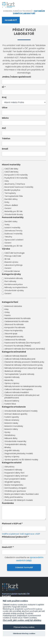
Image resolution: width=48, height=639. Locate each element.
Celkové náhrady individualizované (19, 359)
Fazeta (7, 315)
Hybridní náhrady (12, 377)
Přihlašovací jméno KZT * (15, 536)
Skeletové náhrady (12, 371)
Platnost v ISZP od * (12, 523)
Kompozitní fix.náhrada (14, 327)
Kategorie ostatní (12, 462)
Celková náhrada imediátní (16, 392)
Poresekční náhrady (13, 469)
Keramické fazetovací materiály (18, 187)
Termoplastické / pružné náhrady (19, 374)
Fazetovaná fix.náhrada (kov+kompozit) (22, 342)
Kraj (4, 97)
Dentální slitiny (11, 199)
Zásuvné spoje (10, 333)
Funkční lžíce (10, 404)
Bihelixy (7, 447)
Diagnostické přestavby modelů (18, 453)
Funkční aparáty (11, 417)
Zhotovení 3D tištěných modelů (18, 500)
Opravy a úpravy (11, 383)
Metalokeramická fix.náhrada (17, 318)
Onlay (7, 312)
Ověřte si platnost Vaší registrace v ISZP (21, 533)
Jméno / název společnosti (16, 76)
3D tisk (7, 259)
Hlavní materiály (11, 164)
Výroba (6, 248)
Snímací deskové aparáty (15, 414)
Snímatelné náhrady (13, 278)
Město (5, 118)
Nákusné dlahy (10, 438)
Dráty (6, 202)
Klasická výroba (11, 262)
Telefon (6, 138)
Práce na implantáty (13, 330)
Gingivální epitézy (12, 482)
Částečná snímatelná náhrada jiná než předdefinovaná (21, 396)
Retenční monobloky (13, 426)
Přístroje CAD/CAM (12, 256)
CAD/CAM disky (11, 168)
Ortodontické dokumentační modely (21, 411)
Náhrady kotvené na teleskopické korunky (23, 386)
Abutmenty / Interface (14, 184)
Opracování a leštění (13, 239)
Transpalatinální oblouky (15, 444)
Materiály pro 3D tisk (13, 211)
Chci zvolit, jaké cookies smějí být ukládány (22, 620)
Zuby (6, 181)
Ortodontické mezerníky (15, 441)
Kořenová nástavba (13, 306)
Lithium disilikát (11, 205)
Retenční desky (11, 423)
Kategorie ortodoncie (14, 406)
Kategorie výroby (11, 274)
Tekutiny (8, 236)
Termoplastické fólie (13, 196)
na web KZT (11, 20)
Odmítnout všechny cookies (24, 633)
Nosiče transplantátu (13, 485)
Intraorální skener (12, 271)
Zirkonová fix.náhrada (14, 324)
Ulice (4, 107)
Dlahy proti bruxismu (13, 497)
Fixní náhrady (10, 281)
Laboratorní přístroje (13, 265)
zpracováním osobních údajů (29, 559)
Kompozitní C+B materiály (16, 175)
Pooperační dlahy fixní (14, 473)
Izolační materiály (12, 227)
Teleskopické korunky (13, 336)
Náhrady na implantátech (16, 287)
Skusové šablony (11, 401)
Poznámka (8, 503)
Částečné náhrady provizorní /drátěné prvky (24, 362)
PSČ (4, 128)
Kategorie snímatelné (14, 351)
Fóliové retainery (11, 420)
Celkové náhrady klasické (15, 356)
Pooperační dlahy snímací (16, 476)
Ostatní (7, 208)
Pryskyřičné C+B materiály (16, 178)
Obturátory (9, 466)
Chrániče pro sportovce (15, 491)
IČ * (4, 87)
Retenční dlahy (11, 429)
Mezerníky (8, 380)
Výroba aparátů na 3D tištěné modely (21, 459)
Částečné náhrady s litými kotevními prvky (23, 365)
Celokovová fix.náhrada (14, 339)
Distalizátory (9, 435)
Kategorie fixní (10, 302)
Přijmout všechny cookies (24, 627)
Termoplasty (10, 193)
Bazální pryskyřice (12, 190)
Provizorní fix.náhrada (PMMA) (17, 345)
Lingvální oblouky (12, 450)
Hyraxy (7, 432)
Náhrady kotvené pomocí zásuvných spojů (23, 368)
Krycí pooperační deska (14, 479)
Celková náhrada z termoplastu (18, 389)
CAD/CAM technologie (14, 253)
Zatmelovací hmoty (13, 230)
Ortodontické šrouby (13, 214)
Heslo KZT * (8, 547)
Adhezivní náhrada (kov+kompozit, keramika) (24, 349)
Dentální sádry (10, 221)
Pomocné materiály (13, 217)
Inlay (6, 309)
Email (5, 148)
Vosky (7, 224)
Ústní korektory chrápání (15, 488)
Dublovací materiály (13, 233)
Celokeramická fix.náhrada (16, 321)
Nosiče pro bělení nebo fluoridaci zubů (21, 494)
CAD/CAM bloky (11, 172)
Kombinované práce (13, 284)
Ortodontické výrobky (14, 290)
